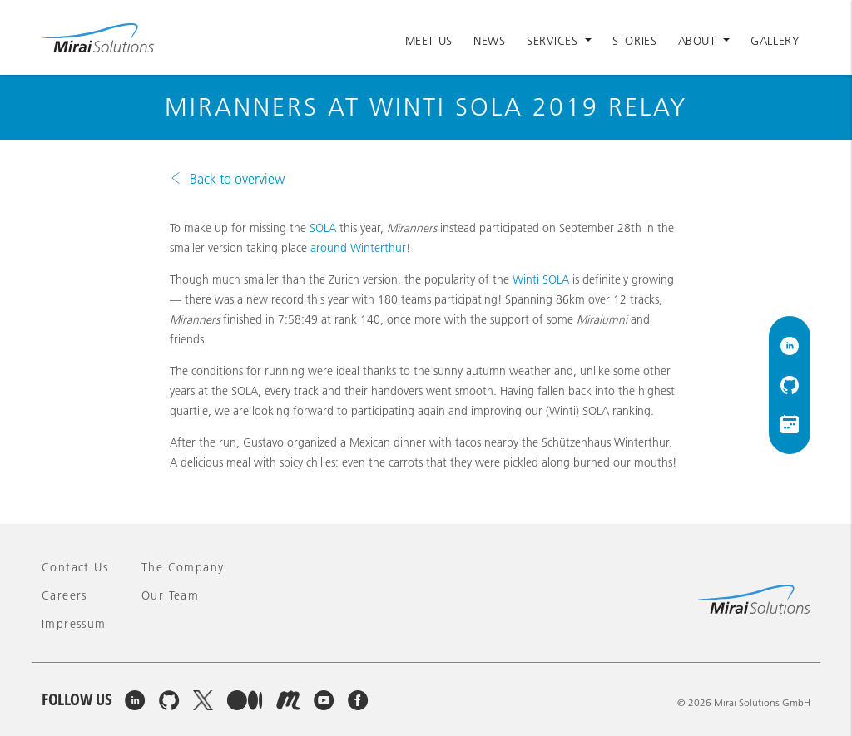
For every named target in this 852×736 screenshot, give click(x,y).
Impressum (74, 623)
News (489, 40)
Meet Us (429, 40)
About (699, 40)
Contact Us (75, 567)
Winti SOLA (541, 279)
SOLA (323, 227)
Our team (170, 595)
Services (554, 40)
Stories (634, 40)
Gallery (775, 40)
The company (182, 567)
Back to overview (237, 178)
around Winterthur (358, 247)
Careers (64, 595)
